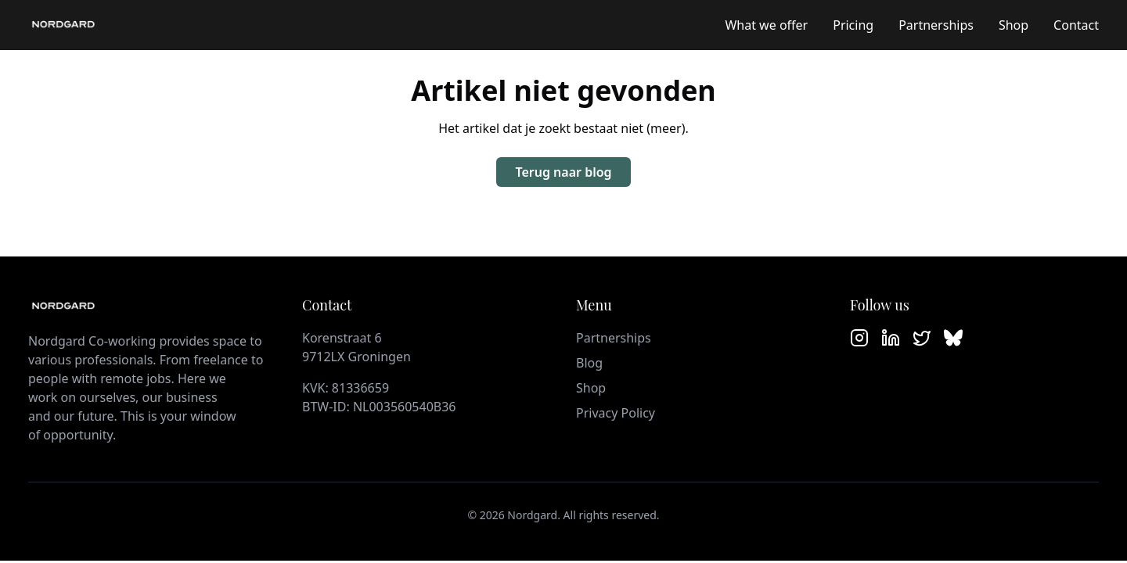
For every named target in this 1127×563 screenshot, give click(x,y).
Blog (589, 362)
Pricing (853, 25)
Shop (1013, 25)
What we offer (766, 25)
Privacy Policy (615, 412)
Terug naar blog (563, 172)
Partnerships (936, 25)
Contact (1076, 25)
